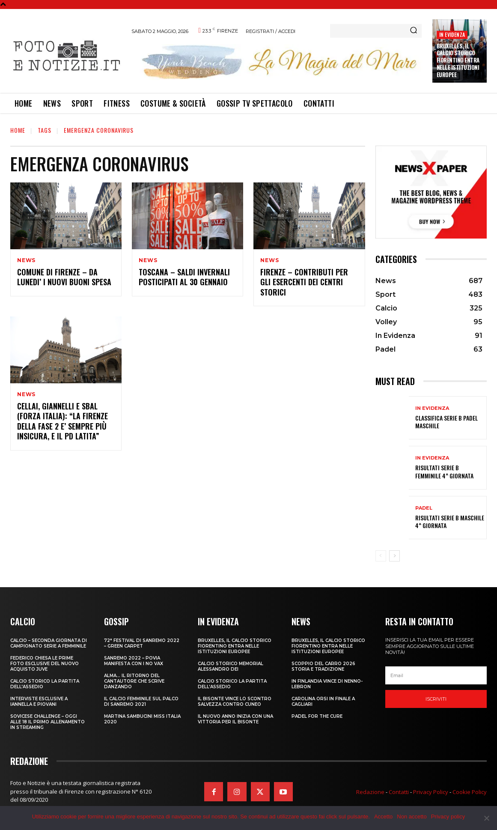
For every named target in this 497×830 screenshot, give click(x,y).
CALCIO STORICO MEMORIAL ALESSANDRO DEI (230, 666)
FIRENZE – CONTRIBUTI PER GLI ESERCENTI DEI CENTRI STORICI (304, 282)
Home (17, 129)
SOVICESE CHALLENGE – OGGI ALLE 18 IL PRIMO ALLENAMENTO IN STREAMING (47, 722)
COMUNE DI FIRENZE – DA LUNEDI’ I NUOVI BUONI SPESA (64, 276)
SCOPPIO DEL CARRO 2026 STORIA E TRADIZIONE (323, 666)
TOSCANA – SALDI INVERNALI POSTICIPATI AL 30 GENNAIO (184, 276)
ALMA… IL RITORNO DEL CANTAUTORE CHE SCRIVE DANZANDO (134, 681)
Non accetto (411, 816)
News (26, 260)
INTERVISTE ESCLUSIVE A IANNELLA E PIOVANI (39, 701)
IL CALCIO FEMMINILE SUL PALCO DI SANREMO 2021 (141, 701)
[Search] (413, 31)
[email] (436, 675)
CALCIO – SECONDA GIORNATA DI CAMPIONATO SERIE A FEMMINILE (48, 643)
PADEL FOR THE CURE (317, 716)
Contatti (399, 792)
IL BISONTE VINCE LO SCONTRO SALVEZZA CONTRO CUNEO (234, 701)
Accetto (383, 816)
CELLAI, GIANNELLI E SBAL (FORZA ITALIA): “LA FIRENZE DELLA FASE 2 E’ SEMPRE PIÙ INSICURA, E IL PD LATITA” (62, 421)
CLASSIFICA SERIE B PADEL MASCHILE (446, 421)
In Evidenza (452, 34)
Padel (423, 508)
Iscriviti (436, 699)
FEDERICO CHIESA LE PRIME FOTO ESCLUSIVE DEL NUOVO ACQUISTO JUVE (44, 663)
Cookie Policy (469, 792)
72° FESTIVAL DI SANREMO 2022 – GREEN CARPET (141, 643)
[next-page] (394, 555)
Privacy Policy (430, 792)
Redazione (370, 792)
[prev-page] (380, 555)
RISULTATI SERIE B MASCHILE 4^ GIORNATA (449, 521)
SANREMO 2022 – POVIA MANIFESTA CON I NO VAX (133, 660)
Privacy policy (448, 816)
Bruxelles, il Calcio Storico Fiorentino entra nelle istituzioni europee (458, 60)
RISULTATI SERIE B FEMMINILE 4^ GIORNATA (444, 471)
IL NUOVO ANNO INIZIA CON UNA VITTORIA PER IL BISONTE (235, 719)
